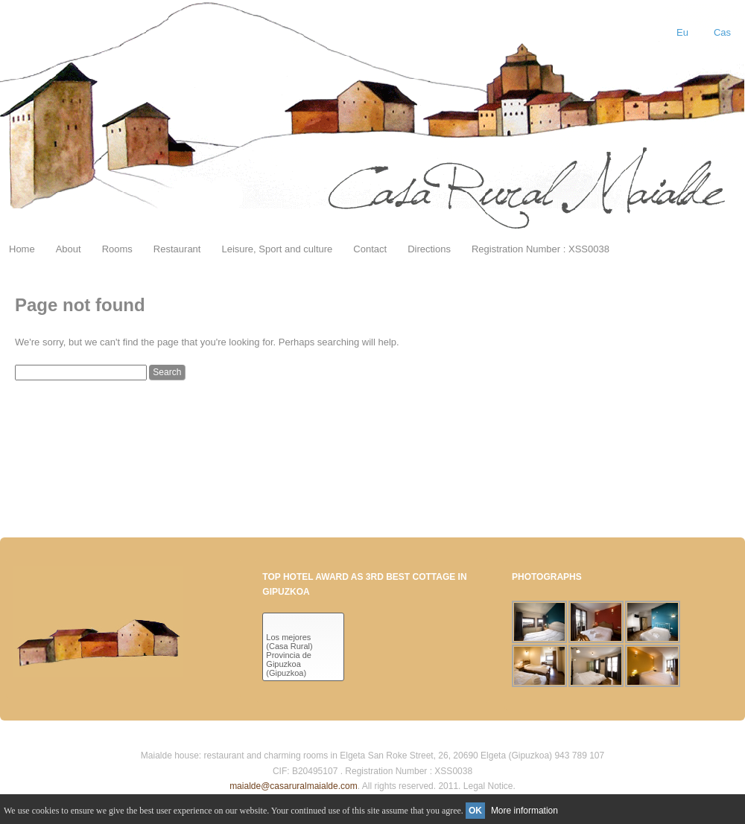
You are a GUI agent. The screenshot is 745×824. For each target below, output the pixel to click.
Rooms (117, 249)
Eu (682, 32)
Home (22, 249)
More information (524, 810)
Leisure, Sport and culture (276, 249)
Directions (429, 249)
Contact (370, 249)
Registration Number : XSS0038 (540, 249)
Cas (722, 32)
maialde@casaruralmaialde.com (293, 786)
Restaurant (177, 249)
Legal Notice (488, 786)
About (68, 249)
